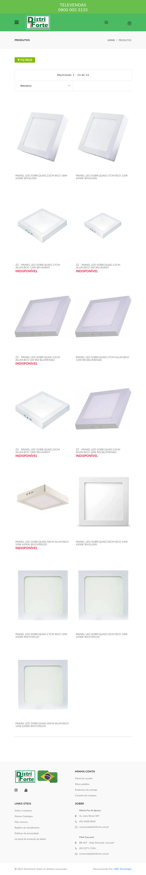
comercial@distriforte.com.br (94, 826)
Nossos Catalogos (24, 816)
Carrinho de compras (85, 795)
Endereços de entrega (86, 789)
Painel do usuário (84, 778)
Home (111, 40)
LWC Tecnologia (122, 868)
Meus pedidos (82, 784)
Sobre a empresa (23, 810)
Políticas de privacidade (27, 833)
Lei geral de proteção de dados (30, 838)
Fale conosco (21, 821)
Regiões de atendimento (27, 827)
